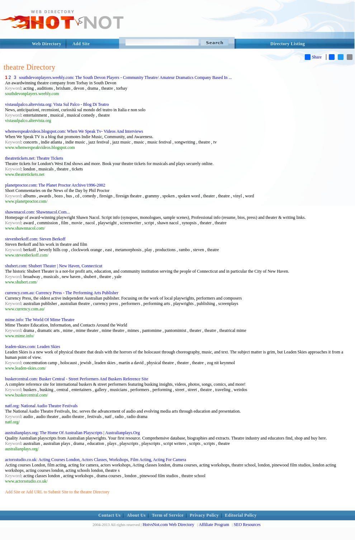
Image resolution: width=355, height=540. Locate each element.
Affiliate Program (214, 524)
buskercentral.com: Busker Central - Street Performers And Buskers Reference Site (76, 378)
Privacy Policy (204, 515)
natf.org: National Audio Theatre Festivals (41, 405)
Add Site (81, 43)
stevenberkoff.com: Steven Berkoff (35, 238)
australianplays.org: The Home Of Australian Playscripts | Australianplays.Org (72, 432)
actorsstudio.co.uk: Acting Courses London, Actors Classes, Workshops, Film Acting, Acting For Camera (95, 459)
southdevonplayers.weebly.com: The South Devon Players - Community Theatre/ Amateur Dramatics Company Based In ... (125, 77)
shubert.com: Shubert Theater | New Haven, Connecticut (53, 265)
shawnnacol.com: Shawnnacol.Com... (37, 212)
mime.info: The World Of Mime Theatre (40, 319)
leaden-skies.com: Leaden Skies (32, 346)
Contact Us (109, 515)
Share (313, 57)
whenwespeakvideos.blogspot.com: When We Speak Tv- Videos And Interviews (74, 131)
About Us (136, 515)
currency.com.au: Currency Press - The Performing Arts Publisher (61, 292)
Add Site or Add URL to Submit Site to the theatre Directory (57, 491)
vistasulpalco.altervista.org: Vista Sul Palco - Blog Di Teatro (57, 104)
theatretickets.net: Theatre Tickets (34, 158)
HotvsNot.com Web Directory (168, 524)
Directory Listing (287, 43)
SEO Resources (247, 524)
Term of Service (168, 515)
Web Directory (46, 43)
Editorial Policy (240, 515)
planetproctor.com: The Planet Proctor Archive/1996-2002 (55, 185)
